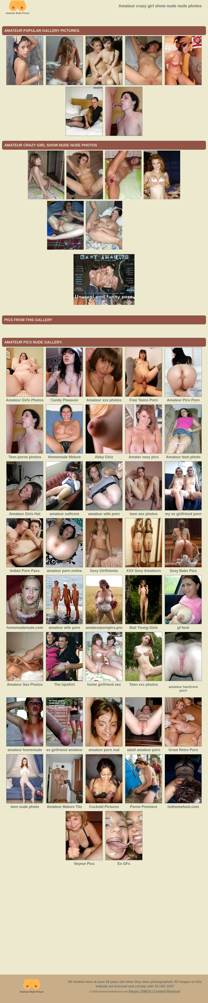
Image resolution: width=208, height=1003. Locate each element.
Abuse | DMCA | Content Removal (154, 991)
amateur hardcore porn (183, 688)
